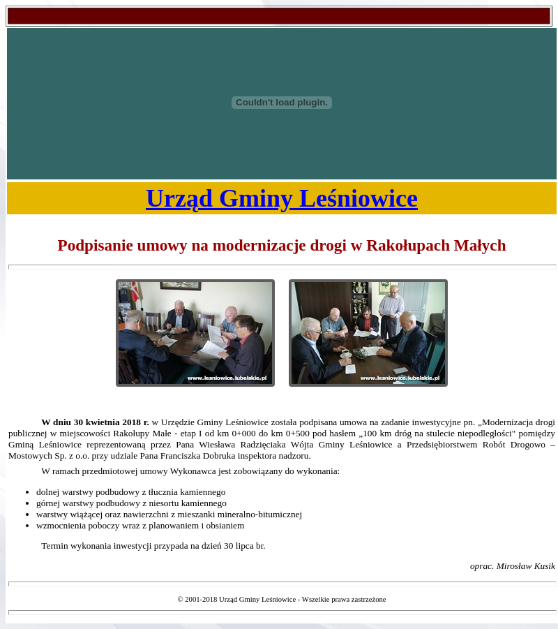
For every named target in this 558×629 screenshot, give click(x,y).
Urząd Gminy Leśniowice (282, 198)
